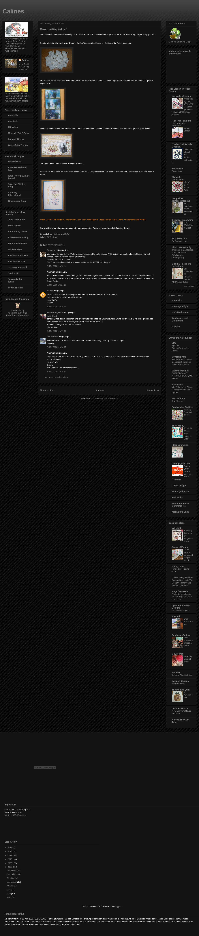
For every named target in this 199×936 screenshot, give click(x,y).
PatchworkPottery (181, 635)
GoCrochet (177, 654)
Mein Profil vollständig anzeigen (24, 66)
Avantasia (13, 121)
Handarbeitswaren (17, 243)
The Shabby (178, 426)
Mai (9, 897)
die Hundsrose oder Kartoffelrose (188, 208)
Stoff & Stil (13, 273)
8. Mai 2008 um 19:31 (56, 371)
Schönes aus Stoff (17, 267)
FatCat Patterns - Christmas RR (180, 504)
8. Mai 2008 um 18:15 (56, 347)
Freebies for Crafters (182, 407)
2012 (10, 851)
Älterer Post (152, 390)
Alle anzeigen (189, 286)
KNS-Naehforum (180, 312)
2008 (10, 867)
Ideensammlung (180, 445)
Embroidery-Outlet (17, 231)
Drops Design (179, 485)
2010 (10, 859)
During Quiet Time (181, 463)
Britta (107, 43)
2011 (10, 855)
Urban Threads (15, 287)
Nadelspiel (177, 384)
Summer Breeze (16, 139)
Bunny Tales (178, 566)
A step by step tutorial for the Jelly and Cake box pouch (182, 596)
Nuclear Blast (15, 249)
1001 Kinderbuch (16, 219)
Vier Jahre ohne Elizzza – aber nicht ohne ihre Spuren (182, 390)
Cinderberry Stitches (182, 577)
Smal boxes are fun (188, 621)
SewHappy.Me (179, 357)
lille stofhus (52, 337)
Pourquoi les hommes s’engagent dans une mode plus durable (182, 362)
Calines (13, 11)
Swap (55, 237)
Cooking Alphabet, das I (182, 675)
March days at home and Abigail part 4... (188, 554)
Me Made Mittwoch (181, 96)
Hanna (50, 291)
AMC (49, 237)
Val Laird (176, 528)
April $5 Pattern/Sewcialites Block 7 (180, 348)
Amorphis (13, 115)
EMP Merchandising (18, 237)
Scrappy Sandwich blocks (188, 412)
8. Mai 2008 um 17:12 (56, 331)
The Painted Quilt (181, 690)
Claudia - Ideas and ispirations (181, 265)
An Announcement (180, 241)
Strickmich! (178, 168)
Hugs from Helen (180, 591)
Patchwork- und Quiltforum (180, 319)
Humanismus (15, 161)
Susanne (61, 80)
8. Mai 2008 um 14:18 (56, 285)
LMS (174, 343)
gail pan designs (180, 681)
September (12, 882)
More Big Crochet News (188, 659)
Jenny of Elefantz (181, 547)
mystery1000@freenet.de (16, 815)
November (12, 874)
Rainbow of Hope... (180, 610)
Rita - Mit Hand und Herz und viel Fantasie (181, 123)
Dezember (12, 870)
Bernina (176, 672)
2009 (10, 863)
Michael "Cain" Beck (18, 133)
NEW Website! (178, 683)
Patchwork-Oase (16, 261)
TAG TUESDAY (179, 238)
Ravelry (176, 326)
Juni (9, 893)
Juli (9, 890)
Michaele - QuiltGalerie (178, 178)
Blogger (117, 906)
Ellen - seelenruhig (181, 247)
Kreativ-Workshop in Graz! (188, 225)
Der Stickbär (14, 225)
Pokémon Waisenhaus (18, 315)
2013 (10, 847)
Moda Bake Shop (180, 512)
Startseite (100, 390)
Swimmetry (177, 171)
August (10, 886)
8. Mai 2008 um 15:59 (56, 306)
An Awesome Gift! (188, 695)
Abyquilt (176, 616)
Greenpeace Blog (17, 201)
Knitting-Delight (180, 306)
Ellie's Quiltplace (180, 491)
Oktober (11, 878)
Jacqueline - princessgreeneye (181, 199)
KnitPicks (177, 300)
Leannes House (180, 708)
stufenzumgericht (55, 312)
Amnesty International (14, 193)
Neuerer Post (47, 390)
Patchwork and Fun (18, 255)
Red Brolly (177, 497)
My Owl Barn (178, 398)
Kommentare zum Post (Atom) (105, 398)
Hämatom (13, 127)
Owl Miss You (178, 401)
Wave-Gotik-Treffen (18, 145)
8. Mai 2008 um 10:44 (56, 266)
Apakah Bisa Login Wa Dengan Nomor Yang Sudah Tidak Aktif (182, 583)
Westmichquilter (180, 370)
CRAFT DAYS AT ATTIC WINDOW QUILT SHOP (182, 376)
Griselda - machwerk (182, 220)
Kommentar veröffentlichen (56, 377)
